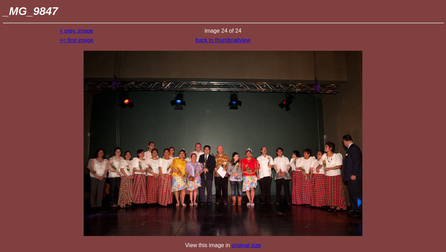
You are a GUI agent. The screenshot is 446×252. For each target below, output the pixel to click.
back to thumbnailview (222, 40)
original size (246, 245)
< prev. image (76, 31)
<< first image (76, 40)
